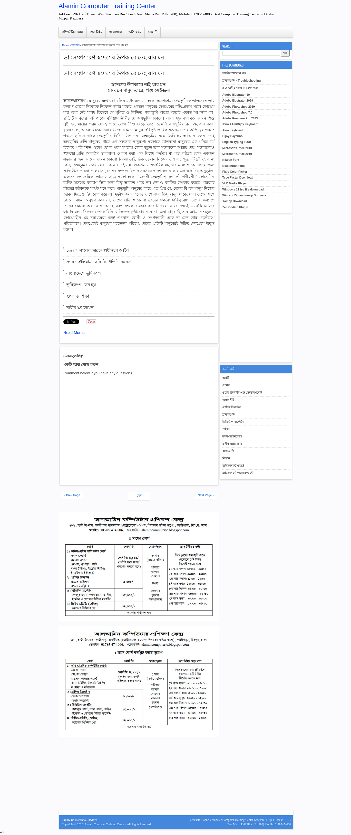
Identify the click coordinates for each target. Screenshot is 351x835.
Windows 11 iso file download (243, 189)
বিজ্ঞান (226, 458)
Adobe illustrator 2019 (237, 100)
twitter (93, 820)
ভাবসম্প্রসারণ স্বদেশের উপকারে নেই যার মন (113, 56)
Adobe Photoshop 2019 (238, 106)
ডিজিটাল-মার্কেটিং (233, 422)
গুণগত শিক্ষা (77, 296)
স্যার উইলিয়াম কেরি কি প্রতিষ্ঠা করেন (98, 261)
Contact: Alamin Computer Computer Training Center (222, 820)
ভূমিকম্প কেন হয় (81, 284)
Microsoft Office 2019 (237, 154)
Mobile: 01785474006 (278, 824)
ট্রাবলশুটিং (228, 414)
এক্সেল (226, 385)
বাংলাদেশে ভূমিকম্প (83, 273)
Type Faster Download (237, 177)
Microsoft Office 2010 (237, 148)
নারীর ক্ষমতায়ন (80, 307)
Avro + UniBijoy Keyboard (240, 124)
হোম (139, 495)
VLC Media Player (234, 183)
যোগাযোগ (115, 32)
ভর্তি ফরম (134, 32)
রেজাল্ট (152, 32)
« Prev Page (72, 495)
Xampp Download (234, 201)
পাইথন (226, 429)
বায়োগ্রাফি (228, 451)
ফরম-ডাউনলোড (232, 436)
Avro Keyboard (232, 130)
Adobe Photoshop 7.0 (237, 112)
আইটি (226, 378)
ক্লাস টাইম (96, 32)
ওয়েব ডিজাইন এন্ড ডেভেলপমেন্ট (242, 392)
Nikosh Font (230, 159)
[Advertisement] (138, 775)
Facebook (81, 820)
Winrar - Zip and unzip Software (244, 195)
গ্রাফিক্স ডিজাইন (231, 407)
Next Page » (206, 495)
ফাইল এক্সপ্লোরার (232, 444)
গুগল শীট (228, 400)
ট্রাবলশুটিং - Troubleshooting (241, 80)
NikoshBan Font (233, 166)
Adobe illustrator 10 (236, 94)
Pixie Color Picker (234, 171)
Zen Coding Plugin (235, 207)
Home (65, 45)
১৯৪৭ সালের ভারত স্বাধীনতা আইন (97, 250)
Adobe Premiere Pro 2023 (240, 118)
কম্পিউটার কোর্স (72, 32)
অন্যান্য (75, 45)
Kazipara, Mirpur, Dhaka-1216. (272, 820)
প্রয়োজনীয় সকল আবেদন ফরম (240, 88)
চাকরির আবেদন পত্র (234, 73)
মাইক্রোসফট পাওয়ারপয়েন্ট (237, 473)
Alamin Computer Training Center (107, 6)
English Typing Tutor (236, 142)
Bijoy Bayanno (232, 136)
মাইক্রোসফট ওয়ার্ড (233, 465)
